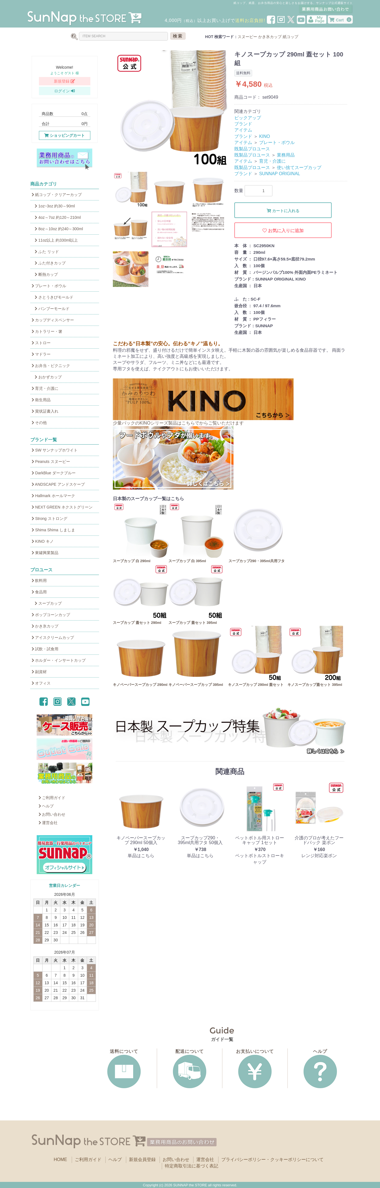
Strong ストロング (49, 518)
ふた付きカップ (49, 263)
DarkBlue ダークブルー (54, 473)
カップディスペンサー (53, 320)
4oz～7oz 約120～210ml (56, 217)
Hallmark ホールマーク (53, 495)
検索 (178, 36)
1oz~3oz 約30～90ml (53, 206)
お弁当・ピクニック (51, 365)
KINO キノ (43, 541)
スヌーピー (247, 36)
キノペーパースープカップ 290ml (140, 685)
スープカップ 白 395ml (187, 561)
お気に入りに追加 (283, 230)
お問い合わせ (52, 814)
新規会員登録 (142, 1159)
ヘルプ (46, 806)
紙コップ (290, 36)
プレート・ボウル (49, 286)
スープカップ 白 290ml (131, 561)
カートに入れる (283, 211)
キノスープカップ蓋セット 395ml (314, 685)
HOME (60, 1159)
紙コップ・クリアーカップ (57, 194)
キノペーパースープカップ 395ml (195, 685)
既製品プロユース (252, 149)
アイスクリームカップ (53, 637)
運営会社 (48, 822)
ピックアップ (247, 117)
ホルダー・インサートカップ (59, 660)
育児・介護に (45, 388)
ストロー (41, 343)
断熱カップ (45, 274)
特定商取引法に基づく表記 (191, 1166)
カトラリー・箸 (47, 331)
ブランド (243, 123)
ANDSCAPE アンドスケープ (58, 484)
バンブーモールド (51, 308)
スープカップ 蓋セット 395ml (192, 623)
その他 (39, 422)
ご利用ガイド (52, 797)
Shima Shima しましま (53, 530)
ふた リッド (45, 251)
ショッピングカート (64, 135)
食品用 (39, 592)
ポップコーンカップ (51, 614)
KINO (264, 136)
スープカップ (47, 603)
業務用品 (286, 155)
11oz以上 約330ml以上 (55, 240)
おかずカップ (47, 377)
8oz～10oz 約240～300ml (57, 229)
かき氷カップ (270, 36)
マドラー (41, 354)
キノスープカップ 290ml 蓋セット (256, 685)
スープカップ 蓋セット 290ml (137, 623)
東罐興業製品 (45, 552)
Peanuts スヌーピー (51, 461)
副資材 (39, 671)
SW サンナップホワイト (55, 450)
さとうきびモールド (53, 297)
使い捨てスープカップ (299, 167)
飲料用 (39, 580)
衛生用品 (41, 400)
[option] (171, 109)
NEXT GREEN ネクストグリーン (62, 507)
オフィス (41, 683)
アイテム (243, 130)
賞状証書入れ (45, 411)
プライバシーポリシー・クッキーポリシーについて (272, 1159)
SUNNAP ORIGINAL (279, 173)
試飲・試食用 (45, 649)
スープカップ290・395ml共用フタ (257, 561)
